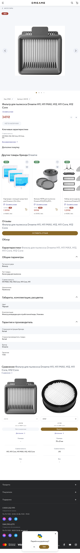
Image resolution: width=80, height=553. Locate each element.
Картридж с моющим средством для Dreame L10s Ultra (15, 204)
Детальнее (19, 437)
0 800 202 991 (8, 512)
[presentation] (5, 54)
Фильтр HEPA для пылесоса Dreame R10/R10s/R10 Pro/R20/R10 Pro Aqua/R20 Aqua (44, 204)
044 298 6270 (8, 528)
